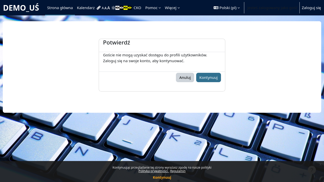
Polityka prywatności (153, 171)
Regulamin (178, 171)
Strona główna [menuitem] (60, 7)
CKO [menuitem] (137, 7)
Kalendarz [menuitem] (86, 7)
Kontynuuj (162, 177)
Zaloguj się (311, 7)
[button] (226, 7)
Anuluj (185, 77)
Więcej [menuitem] (170, 7)
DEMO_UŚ (21, 8)
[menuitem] (99, 7)
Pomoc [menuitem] (151, 7)
